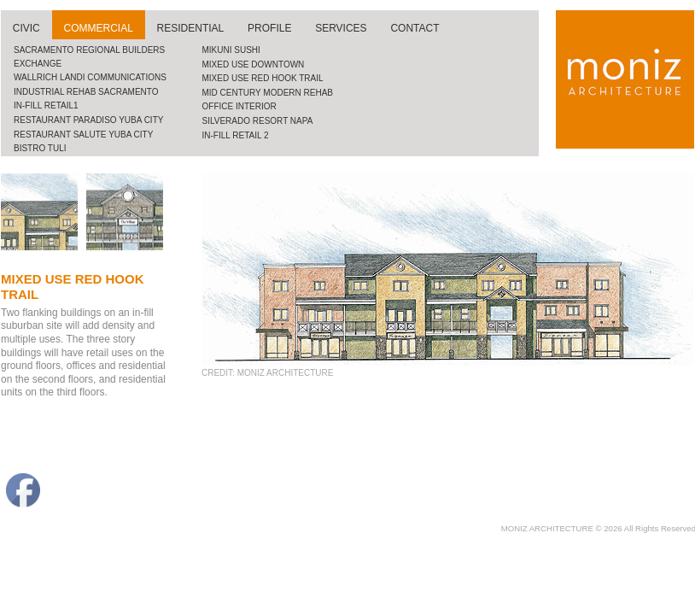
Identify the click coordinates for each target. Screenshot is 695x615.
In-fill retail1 (46, 105)
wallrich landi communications (90, 77)
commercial (98, 28)
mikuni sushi (231, 50)
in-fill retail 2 (235, 135)
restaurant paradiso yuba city (88, 120)
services (340, 28)
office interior (239, 106)
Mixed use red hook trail (263, 78)
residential (191, 28)
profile (269, 28)
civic (26, 28)
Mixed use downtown (253, 64)
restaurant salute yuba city (83, 134)
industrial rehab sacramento (86, 92)
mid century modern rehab (268, 92)
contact (414, 28)
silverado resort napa (257, 121)
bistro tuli (40, 148)
